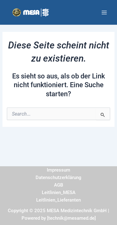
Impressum (58, 170)
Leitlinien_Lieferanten (58, 200)
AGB (58, 185)
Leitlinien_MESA (59, 192)
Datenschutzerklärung (58, 177)
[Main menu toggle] (104, 12)
